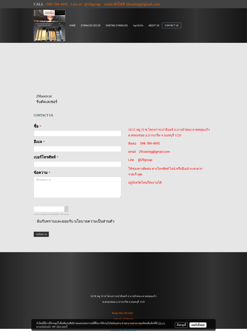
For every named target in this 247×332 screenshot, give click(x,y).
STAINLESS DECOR (91, 25)
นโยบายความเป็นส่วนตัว (94, 221)
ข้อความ (42, 173)
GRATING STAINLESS (117, 25)
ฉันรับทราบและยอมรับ (74, 221)
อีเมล (39, 142)
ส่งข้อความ (41, 234)
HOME (72, 25)
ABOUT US (154, 25)
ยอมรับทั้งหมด (198, 324)
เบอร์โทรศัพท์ (46, 157)
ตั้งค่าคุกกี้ (181, 324)
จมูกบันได (138, 25)
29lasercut (44, 96)
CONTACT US (172, 25)
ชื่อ (37, 126)
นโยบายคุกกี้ (61, 326)
